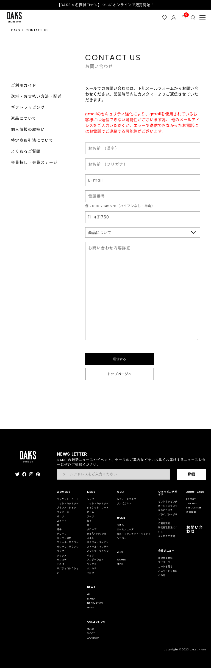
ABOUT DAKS (195, 492)
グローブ (61, 533)
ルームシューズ (125, 529)
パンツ (60, 516)
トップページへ (119, 374)
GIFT (120, 552)
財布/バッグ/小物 (97, 533)
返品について (23, 118)
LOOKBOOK (93, 637)
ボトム (90, 512)
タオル (120, 525)
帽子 (59, 529)
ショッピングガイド (167, 493)
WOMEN (121, 559)
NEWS (91, 587)
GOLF (121, 492)
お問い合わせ (194, 529)
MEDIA (90, 607)
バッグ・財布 (64, 538)
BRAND (91, 598)
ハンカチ (61, 559)
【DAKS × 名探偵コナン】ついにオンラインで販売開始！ (105, 4)
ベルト (90, 538)
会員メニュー (166, 550)
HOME (121, 517)
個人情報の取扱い (28, 129)
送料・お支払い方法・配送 (36, 96)
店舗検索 (191, 512)
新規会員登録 (165, 558)
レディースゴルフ (126, 499)
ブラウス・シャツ (66, 507)
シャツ (90, 499)
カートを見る (165, 566)
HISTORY (191, 499)
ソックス (61, 555)
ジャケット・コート (68, 499)
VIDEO (90, 629)
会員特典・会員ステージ (34, 162)
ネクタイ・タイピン (98, 542)
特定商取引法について (32, 140)
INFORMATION (95, 603)
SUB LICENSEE (193, 507)
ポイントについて (167, 506)
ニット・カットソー (68, 503)
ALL (89, 594)
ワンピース (63, 512)
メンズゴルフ (124, 503)
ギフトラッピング (28, 107)
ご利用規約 (164, 523)
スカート (61, 520)
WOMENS (63, 492)
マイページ (164, 562)
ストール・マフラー (68, 542)
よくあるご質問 (26, 151)
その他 (60, 564)
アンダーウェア (95, 559)
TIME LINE (191, 503)
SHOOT (91, 633)
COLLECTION (96, 621)
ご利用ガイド (23, 85)
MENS (91, 492)
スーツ (90, 516)
